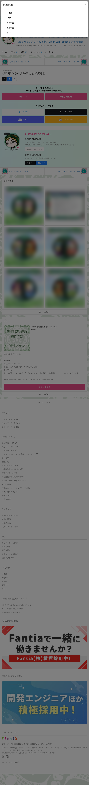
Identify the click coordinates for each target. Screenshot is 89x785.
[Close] (85, 4)
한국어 (9, 33)
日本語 (9, 13)
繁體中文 (10, 28)
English (10, 18)
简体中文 (10, 23)
